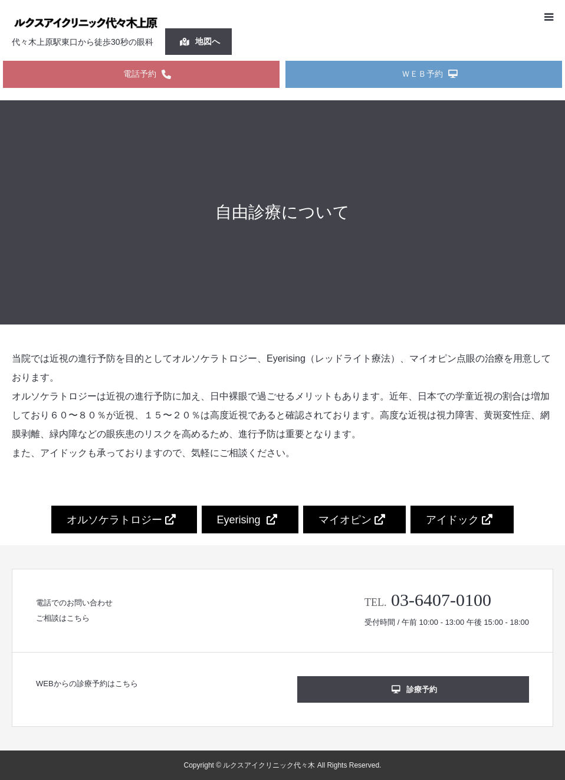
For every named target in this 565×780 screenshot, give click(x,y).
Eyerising (247, 520)
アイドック (459, 520)
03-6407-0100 (441, 599)
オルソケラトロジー (121, 520)
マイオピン (351, 520)
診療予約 (414, 689)
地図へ (200, 41)
